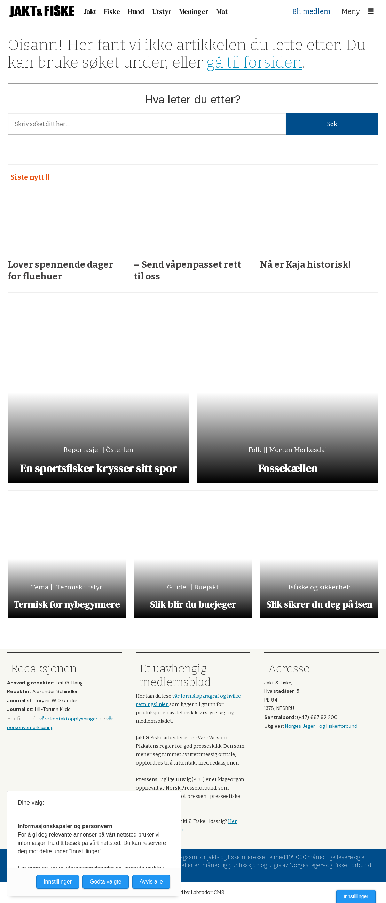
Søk (332, 124)
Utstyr (162, 11)
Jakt (90, 11)
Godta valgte (105, 882)
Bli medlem (311, 11)
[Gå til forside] (41, 11)
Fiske (112, 11)
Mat (222, 11)
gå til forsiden (254, 62)
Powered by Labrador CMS (193, 892)
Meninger (193, 11)
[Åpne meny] (371, 11)
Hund (136, 11)
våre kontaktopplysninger (68, 718)
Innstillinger (356, 896)
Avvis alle (151, 882)
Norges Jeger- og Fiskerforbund (321, 726)
